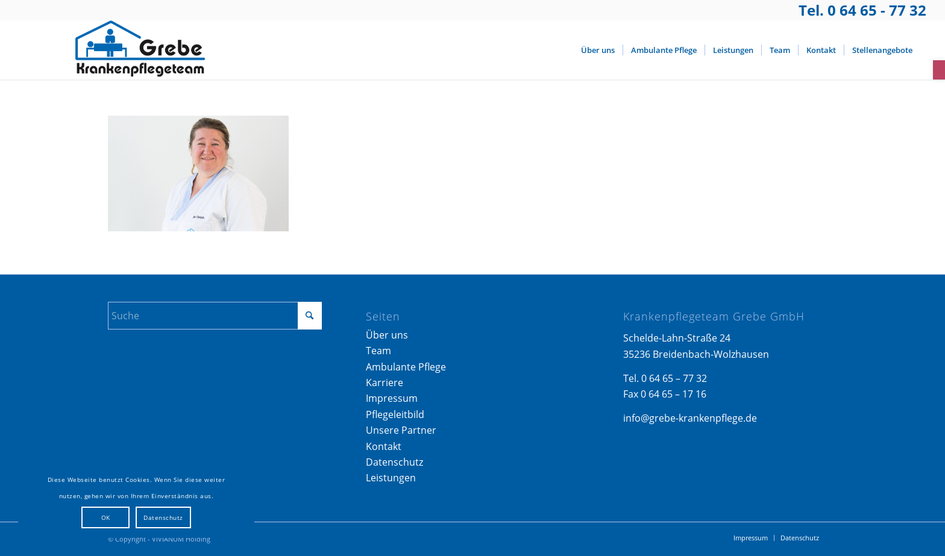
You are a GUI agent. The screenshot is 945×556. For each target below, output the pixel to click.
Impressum (392, 398)
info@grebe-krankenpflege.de (690, 418)
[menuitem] (598, 50)
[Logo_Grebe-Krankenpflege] (137, 50)
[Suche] (215, 316)
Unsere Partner (401, 430)
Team (378, 350)
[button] (939, 70)
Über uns (387, 335)
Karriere (384, 382)
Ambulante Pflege (406, 366)
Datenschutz (394, 462)
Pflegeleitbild (395, 414)
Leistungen (391, 477)
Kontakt (383, 446)
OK (105, 517)
